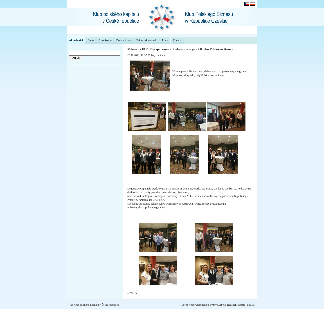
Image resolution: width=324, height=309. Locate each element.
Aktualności (76, 40)
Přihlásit (250, 305)
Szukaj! (76, 58)
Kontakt (177, 40)
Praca (165, 40)
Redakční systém (236, 304)
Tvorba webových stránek (194, 304)
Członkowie (105, 40)
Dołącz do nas (124, 40)
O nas (91, 40)
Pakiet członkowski (147, 40)
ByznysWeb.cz (218, 304)
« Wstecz (132, 293)
